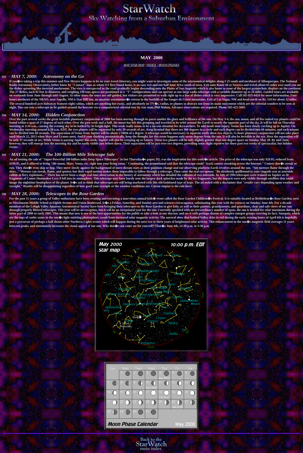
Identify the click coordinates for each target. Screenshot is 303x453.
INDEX (151, 65)
